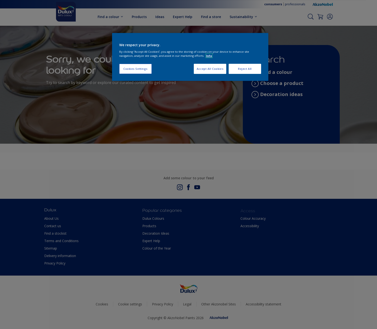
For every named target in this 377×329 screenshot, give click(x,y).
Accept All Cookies (210, 69)
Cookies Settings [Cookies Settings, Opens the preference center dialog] (135, 69)
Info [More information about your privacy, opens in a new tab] (209, 56)
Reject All (245, 69)
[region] (190, 57)
